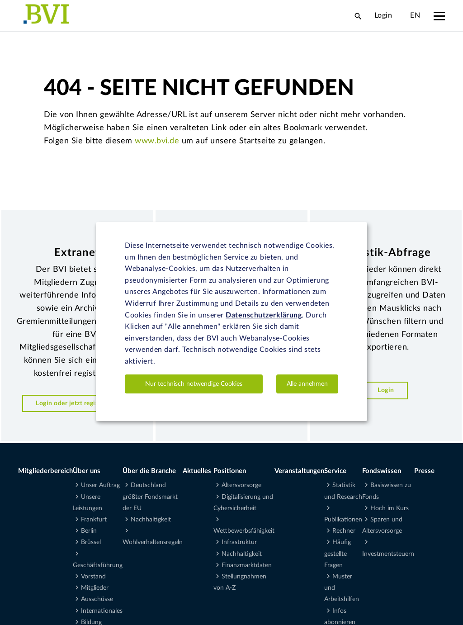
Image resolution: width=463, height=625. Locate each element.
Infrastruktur (239, 542)
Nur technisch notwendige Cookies (193, 384)
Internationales (102, 611)
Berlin (89, 531)
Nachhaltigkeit (151, 519)
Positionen (229, 471)
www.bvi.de (157, 141)
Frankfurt (94, 519)
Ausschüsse (97, 599)
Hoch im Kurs (389, 508)
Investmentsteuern (388, 554)
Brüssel (91, 542)
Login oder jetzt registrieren (77, 403)
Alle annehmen (307, 384)
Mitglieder (95, 588)
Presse (424, 471)
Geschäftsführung (98, 565)
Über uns (86, 471)
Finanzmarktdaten (247, 565)
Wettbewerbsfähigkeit (243, 531)
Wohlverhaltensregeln (153, 542)
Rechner (343, 531)
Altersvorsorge (241, 485)
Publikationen (343, 519)
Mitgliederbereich (45, 471)
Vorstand (93, 576)
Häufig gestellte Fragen (337, 553)
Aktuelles (197, 471)
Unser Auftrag (100, 485)
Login (383, 15)
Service (335, 471)
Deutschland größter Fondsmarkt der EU (150, 496)
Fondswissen (381, 471)
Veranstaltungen (299, 471)
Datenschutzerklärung (264, 315)
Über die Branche (149, 471)
